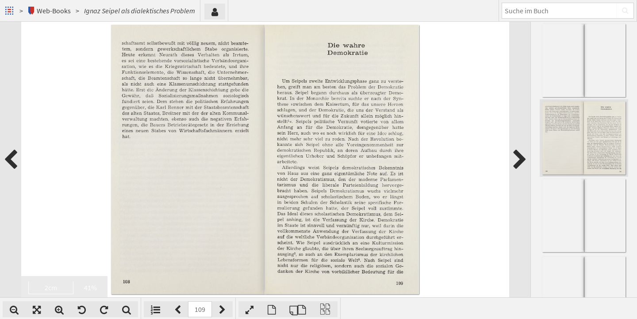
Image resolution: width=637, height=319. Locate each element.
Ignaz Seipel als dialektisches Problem (139, 10)
